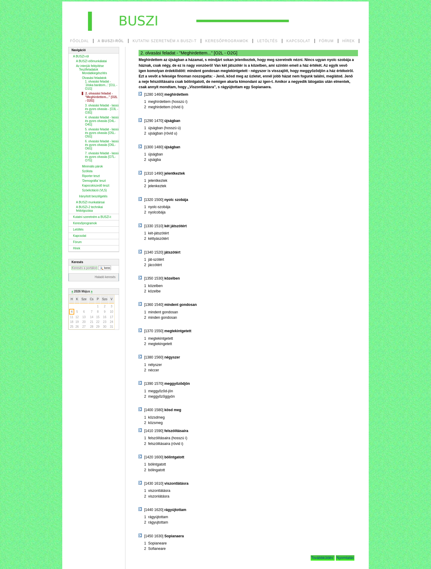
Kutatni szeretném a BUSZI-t (165, 41)
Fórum (326, 41)
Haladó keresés (105, 277)
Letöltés (267, 41)
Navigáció (79, 50)
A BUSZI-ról (111, 41)
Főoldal (79, 41)
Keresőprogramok (226, 41)
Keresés (77, 262)
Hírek (348, 41)
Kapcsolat (298, 41)
